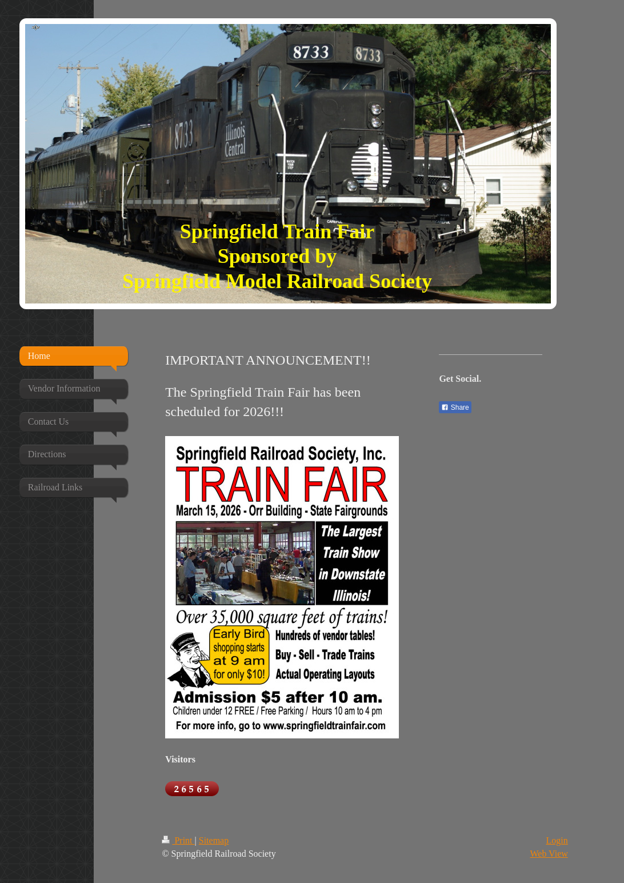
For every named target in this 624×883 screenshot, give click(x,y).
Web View (548, 853)
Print (178, 840)
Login (557, 840)
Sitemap (214, 840)
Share (455, 407)
